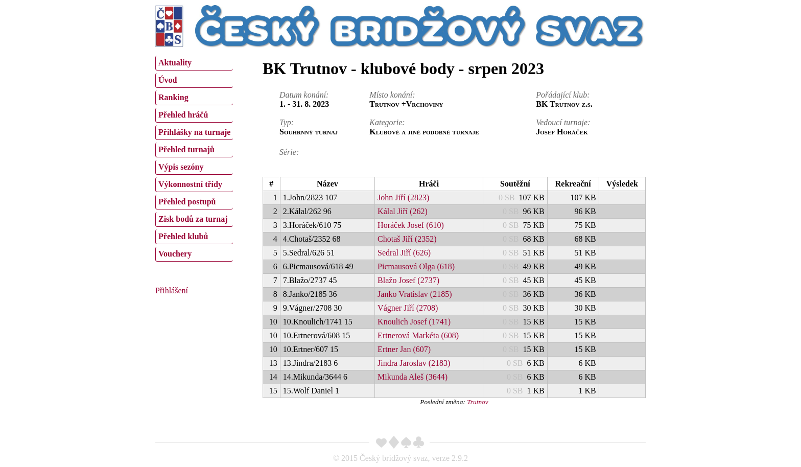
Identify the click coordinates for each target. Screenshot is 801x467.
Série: (289, 152)
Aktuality (175, 62)
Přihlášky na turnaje (194, 132)
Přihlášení (171, 290)
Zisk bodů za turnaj (193, 219)
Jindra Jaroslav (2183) (414, 363)
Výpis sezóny (180, 166)
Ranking (173, 97)
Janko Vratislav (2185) (415, 294)
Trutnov (477, 402)
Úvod (167, 80)
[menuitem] (194, 63)
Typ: (286, 122)
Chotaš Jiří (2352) (407, 239)
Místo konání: (392, 94)
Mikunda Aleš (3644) (412, 376)
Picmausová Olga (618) (416, 266)
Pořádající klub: (563, 94)
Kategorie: (387, 122)
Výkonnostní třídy (190, 184)
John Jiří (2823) (403, 197)
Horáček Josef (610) (411, 225)
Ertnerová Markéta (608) (418, 335)
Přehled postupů (187, 201)
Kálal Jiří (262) (403, 211)
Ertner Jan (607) (404, 349)
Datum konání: (303, 94)
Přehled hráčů (183, 114)
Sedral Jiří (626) (404, 252)
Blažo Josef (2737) (408, 280)
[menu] (194, 157)
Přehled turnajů (186, 149)
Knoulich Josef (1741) (414, 321)
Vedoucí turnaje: (563, 122)
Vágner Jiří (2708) (408, 307)
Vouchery (175, 253)
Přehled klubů (183, 236)
